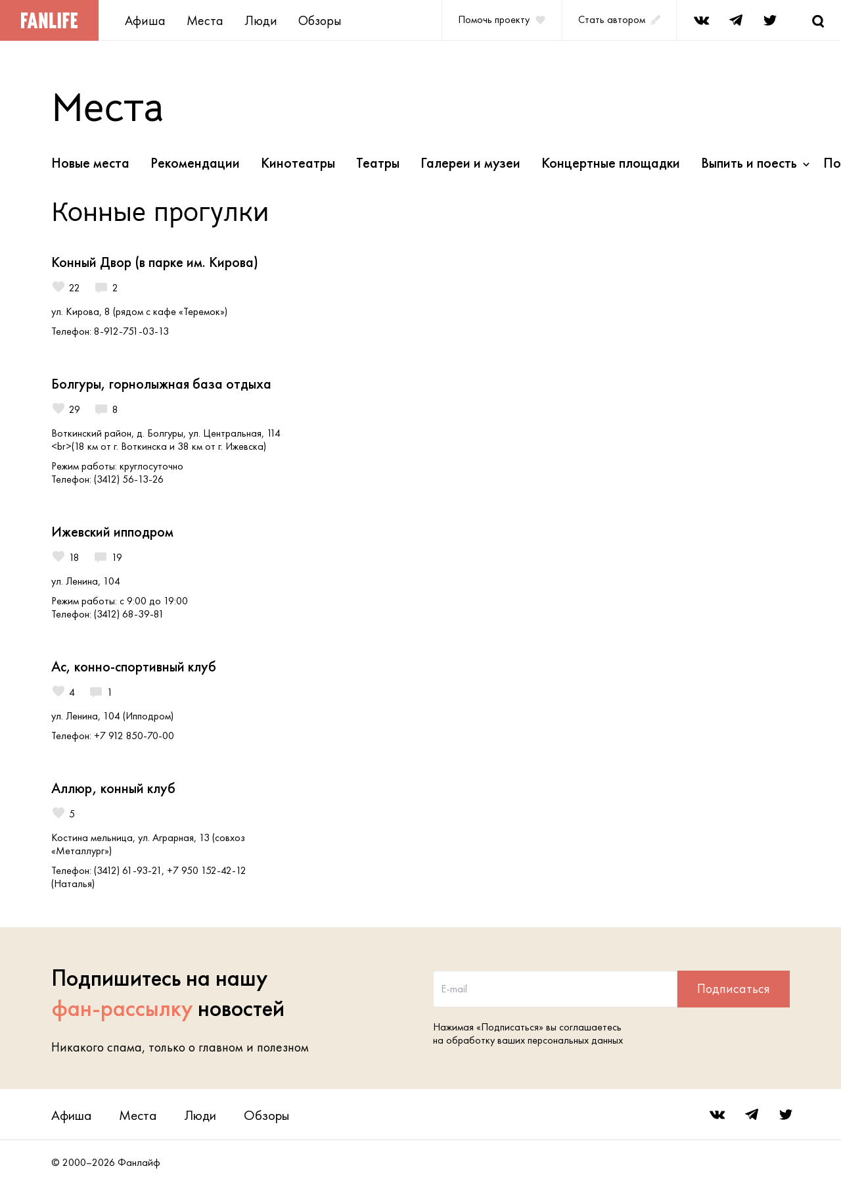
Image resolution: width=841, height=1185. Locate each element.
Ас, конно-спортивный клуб (133, 666)
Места (205, 20)
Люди (260, 20)
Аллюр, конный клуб (113, 788)
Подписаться (733, 988)
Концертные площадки (610, 162)
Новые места (90, 162)
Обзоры (320, 20)
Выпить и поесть (749, 162)
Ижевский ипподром (112, 531)
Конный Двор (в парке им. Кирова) (154, 262)
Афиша (145, 20)
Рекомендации (195, 162)
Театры (377, 162)
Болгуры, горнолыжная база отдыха (161, 383)
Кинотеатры (298, 162)
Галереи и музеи (470, 162)
